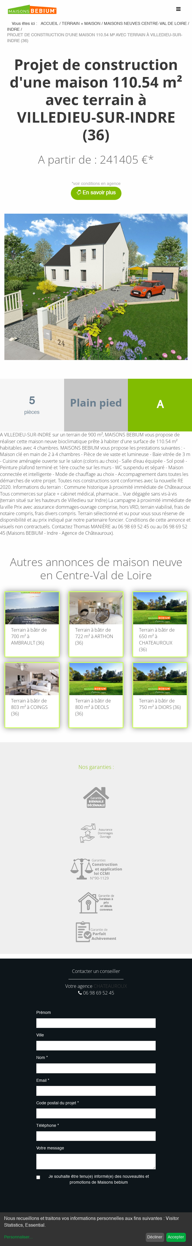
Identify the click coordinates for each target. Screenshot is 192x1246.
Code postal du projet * (57, 1103)
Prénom (43, 1013)
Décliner (154, 1237)
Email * (42, 1081)
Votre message (50, 1148)
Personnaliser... (18, 1237)
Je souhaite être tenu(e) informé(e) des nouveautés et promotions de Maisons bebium (99, 1180)
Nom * (42, 1058)
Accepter (176, 1237)
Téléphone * (47, 1126)
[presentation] (96, 1201)
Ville (40, 1035)
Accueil (49, 24)
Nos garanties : (96, 766)
